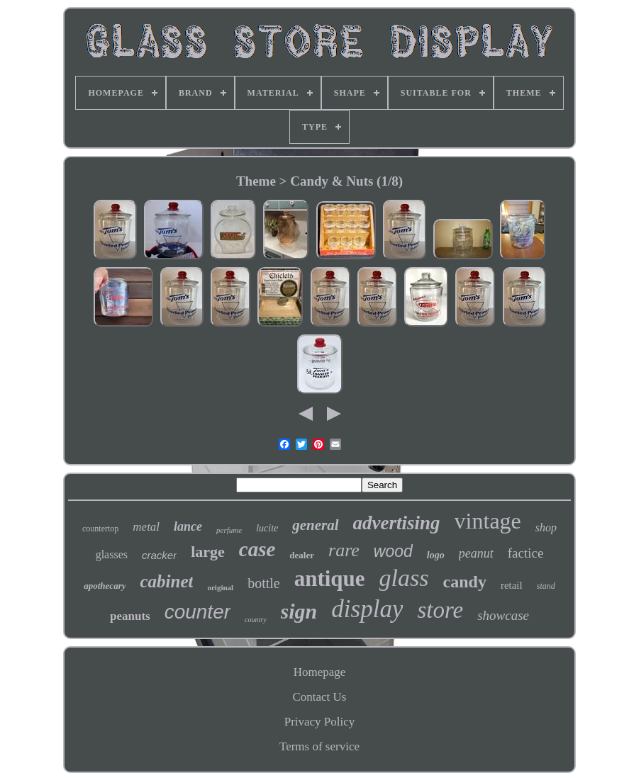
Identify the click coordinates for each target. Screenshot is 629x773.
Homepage (320, 672)
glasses (112, 554)
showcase (503, 615)
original (220, 587)
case (257, 549)
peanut (476, 553)
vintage (488, 521)
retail (512, 585)
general (315, 525)
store (440, 610)
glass (404, 578)
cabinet (166, 581)
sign (299, 611)
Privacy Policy (319, 721)
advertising (396, 523)
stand (546, 586)
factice (526, 553)
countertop (100, 529)
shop (546, 527)
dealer (301, 555)
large (208, 551)
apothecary (105, 585)
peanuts (130, 616)
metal (146, 527)
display (367, 609)
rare (344, 550)
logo (436, 555)
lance (188, 526)
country (256, 620)
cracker (159, 555)
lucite (267, 528)
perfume (229, 530)
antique (329, 578)
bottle (263, 583)
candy (464, 581)
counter (197, 612)
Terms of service (319, 746)
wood (393, 551)
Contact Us (319, 697)
